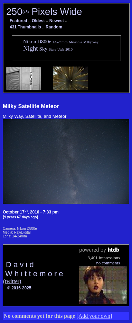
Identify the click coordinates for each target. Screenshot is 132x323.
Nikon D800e (37, 41)
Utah (60, 49)
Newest (56, 20)
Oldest (38, 20)
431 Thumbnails (25, 27)
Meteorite (75, 42)
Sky (43, 49)
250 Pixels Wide (44, 11)
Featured (18, 20)
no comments (108, 263)
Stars (52, 49)
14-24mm (60, 42)
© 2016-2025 (19, 288)
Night (30, 48)
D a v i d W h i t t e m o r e (33, 269)
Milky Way (90, 42)
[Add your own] (94, 316)
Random (54, 27)
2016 (69, 49)
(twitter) (12, 281)
